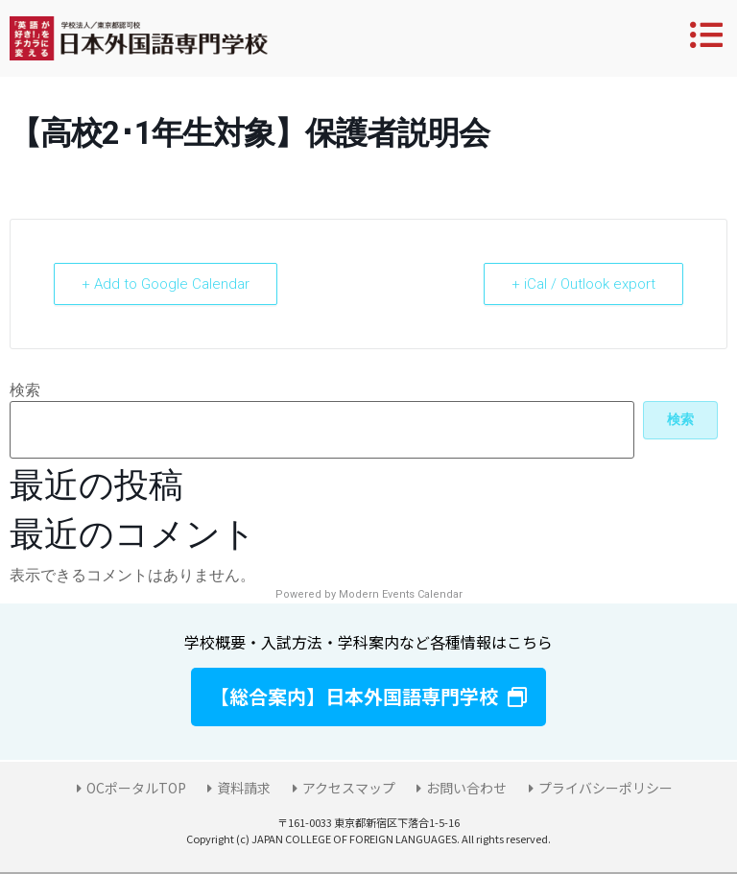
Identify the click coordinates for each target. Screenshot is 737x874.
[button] (368, 697)
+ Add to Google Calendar (166, 284)
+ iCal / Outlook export (583, 284)
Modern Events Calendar (401, 594)
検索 (25, 390)
